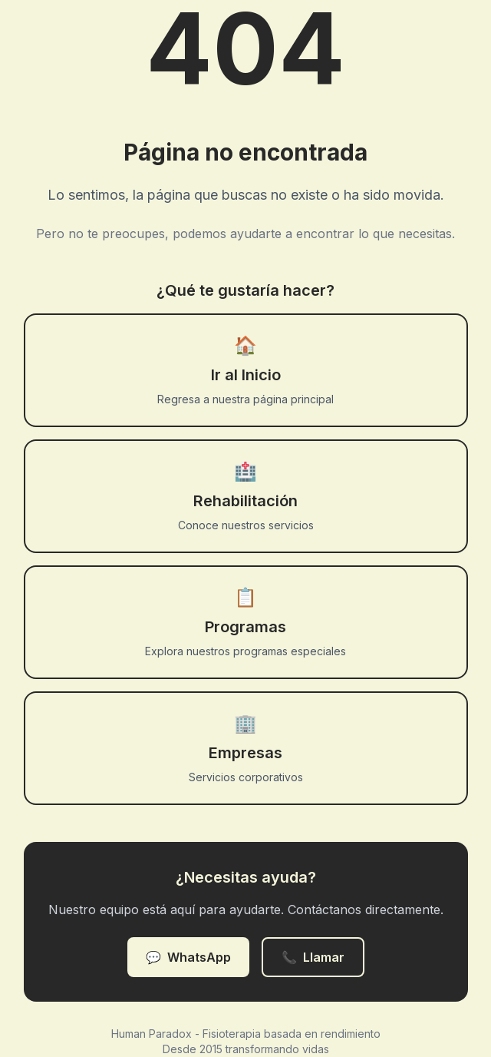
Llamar (313, 957)
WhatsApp (188, 957)
